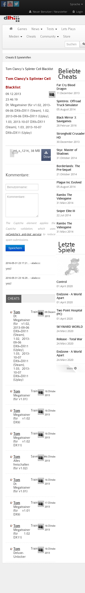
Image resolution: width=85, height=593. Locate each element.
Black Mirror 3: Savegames (67, 119)
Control (62, 282)
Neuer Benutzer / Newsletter (47, 11)
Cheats (31, 36)
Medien (15, 36)
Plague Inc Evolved (69, 182)
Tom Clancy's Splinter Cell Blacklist (29, 69)
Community (49, 36)
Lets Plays (68, 29)
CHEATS (14, 298)
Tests (52, 29)
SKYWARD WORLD (70, 326)
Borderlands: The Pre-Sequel (68, 167)
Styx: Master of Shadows (67, 151)
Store (66, 36)
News (36, 29)
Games (22, 29)
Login (77, 11)
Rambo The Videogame (64, 196)
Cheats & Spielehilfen (18, 57)
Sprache (76, 4)
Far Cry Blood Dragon (66, 86)
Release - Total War (69, 339)
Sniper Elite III (66, 211)
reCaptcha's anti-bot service (23, 234)
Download (47, 155)
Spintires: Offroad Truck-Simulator (69, 103)
